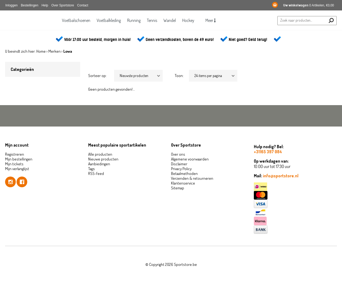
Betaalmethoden (184, 173)
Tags (91, 168)
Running (133, 20)
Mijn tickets (14, 163)
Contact (82, 5)
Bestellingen (29, 5)
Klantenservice (183, 183)
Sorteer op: (97, 75)
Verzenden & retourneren (192, 178)
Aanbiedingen (99, 163)
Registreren (14, 154)
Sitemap (177, 187)
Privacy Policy (181, 168)
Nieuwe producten (103, 159)
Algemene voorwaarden (190, 159)
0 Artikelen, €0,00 (303, 5)
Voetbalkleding (107, 20)
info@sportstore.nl (280, 175)
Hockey (190, 20)
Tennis (152, 20)
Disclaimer (179, 163)
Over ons (178, 154)
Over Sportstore (62, 5)
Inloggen (11, 5)
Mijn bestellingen (18, 159)
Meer (213, 20)
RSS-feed (96, 173)
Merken (54, 51)
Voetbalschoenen (74, 20)
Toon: (179, 75)
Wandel (170, 20)
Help (44, 5)
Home (41, 51)
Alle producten (100, 154)
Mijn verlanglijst (17, 168)
